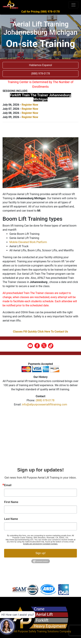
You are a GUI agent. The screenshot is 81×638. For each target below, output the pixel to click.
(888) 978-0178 (45, 400)
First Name (11, 502)
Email (7, 485)
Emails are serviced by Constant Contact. (40, 544)
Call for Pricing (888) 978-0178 (40, 11)
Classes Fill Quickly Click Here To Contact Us (40, 331)
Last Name (11, 519)
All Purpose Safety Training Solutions (36, 631)
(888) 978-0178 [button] (40, 73)
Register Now (30, 104)
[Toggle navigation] (73, 4)
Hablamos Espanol (40, 65)
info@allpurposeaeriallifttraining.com (44, 404)
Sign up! (40, 553)
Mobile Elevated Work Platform (28, 242)
